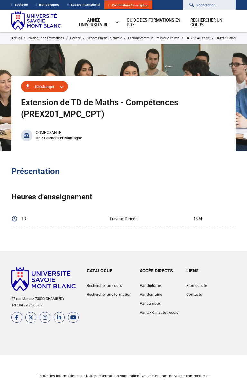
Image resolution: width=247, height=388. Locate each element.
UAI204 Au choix (198, 38)
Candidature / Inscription (128, 5)
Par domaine (151, 294)
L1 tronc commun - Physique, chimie (153, 38)
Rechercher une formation (109, 294)
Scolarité (19, 4)
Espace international (83, 4)
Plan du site (196, 285)
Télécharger (44, 86)
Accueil (16, 38)
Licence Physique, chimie (104, 38)
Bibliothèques (47, 4)
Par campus (150, 303)
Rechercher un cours (206, 22)
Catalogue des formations (46, 38)
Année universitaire (99, 22)
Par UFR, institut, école (159, 312)
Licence (75, 38)
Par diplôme (150, 285)
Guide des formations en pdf (153, 22)
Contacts (194, 294)
